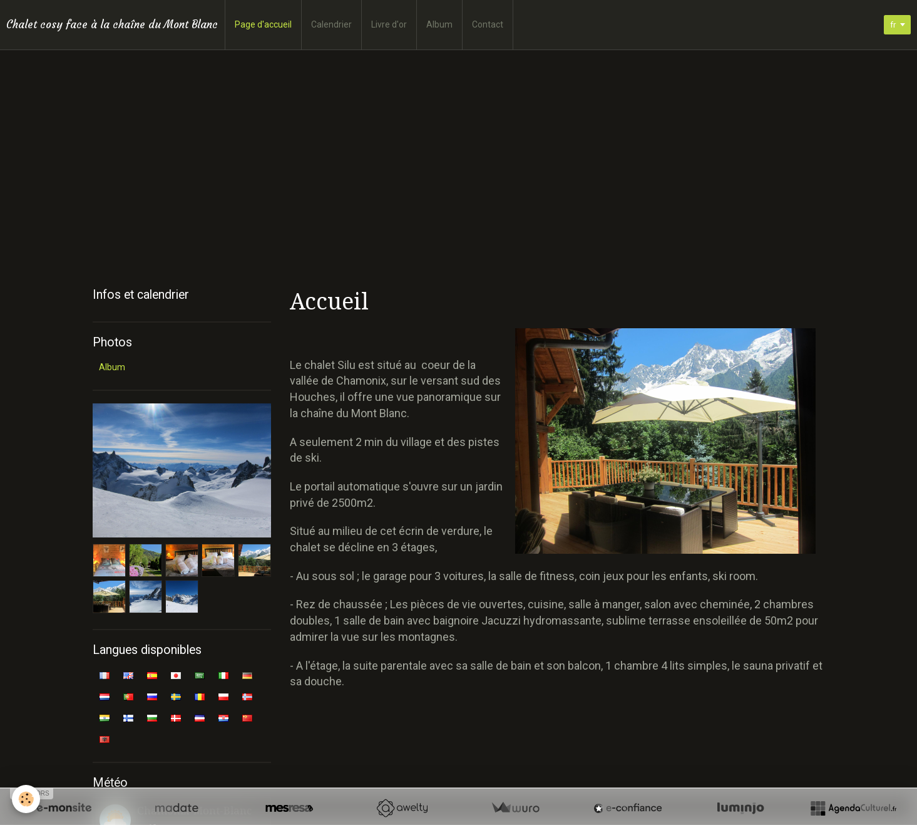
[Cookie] (27, 799)
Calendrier (331, 24)
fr (891, 25)
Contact (487, 24)
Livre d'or (389, 24)
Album (439, 24)
